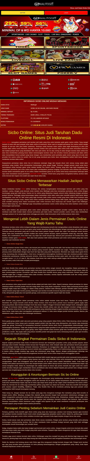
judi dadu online (35, 174)
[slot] (67, 42)
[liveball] (67, 69)
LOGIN (66, 13)
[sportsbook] (22, 56)
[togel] (22, 42)
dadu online (22, 238)
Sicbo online (6, 142)
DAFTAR (22, 13)
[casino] (67, 56)
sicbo (23, 189)
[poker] (22, 69)
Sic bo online (13, 378)
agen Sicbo (14, 357)
